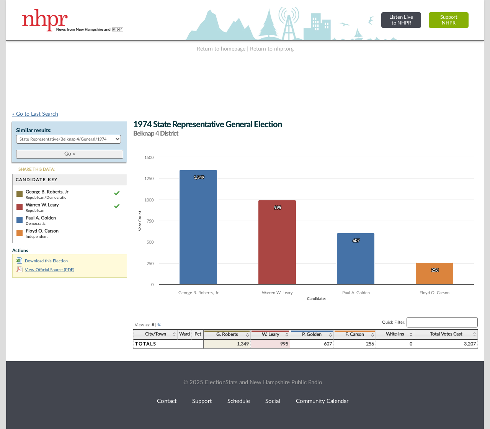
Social (272, 401)
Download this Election (42, 261)
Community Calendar (322, 401)
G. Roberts (227, 334)
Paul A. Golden (41, 218)
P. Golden (312, 334)
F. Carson (354, 334)
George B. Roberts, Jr (47, 192)
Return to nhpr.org (272, 49)
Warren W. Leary (42, 205)
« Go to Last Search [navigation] (35, 114)
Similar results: (34, 130)
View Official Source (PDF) (45, 270)
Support (202, 401)
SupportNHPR (448, 20)
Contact (166, 401)
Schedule (238, 401)
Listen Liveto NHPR (401, 20)
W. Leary (270, 334)
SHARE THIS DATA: (36, 169)
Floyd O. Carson (42, 231)
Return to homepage (221, 49)
